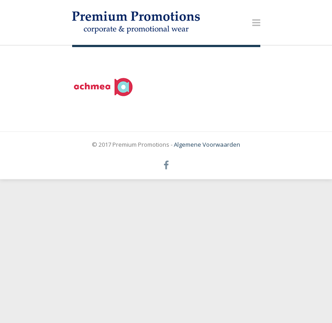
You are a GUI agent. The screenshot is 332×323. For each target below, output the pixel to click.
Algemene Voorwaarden (207, 144)
